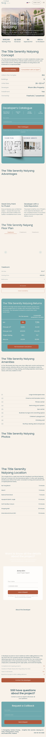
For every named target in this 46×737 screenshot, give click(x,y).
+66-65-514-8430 (39, 733)
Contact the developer (23, 680)
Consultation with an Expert (30, 70)
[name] (23, 118)
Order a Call (36, 2)
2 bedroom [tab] (23, 232)
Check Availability (10, 70)
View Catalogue (23, 127)
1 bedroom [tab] (10, 232)
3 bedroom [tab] (35, 232)
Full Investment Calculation (23, 346)
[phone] (23, 122)
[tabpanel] (23, 266)
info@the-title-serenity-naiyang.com (33, 730)
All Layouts (23, 285)
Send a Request (23, 722)
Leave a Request (23, 592)
